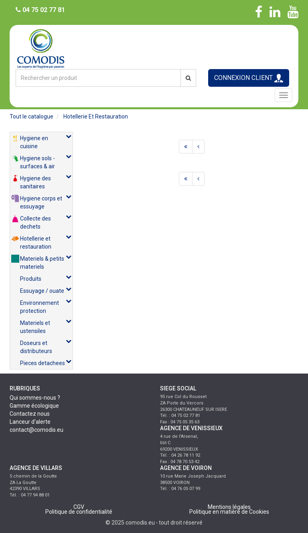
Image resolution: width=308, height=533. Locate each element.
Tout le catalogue (31, 116)
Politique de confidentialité (78, 511)
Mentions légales (229, 507)
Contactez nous (30, 413)
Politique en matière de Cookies (229, 511)
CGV (78, 507)
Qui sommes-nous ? (35, 397)
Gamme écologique (34, 405)
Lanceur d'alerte (30, 422)
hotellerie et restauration (95, 116)
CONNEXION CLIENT (248, 78)
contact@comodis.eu (36, 430)
